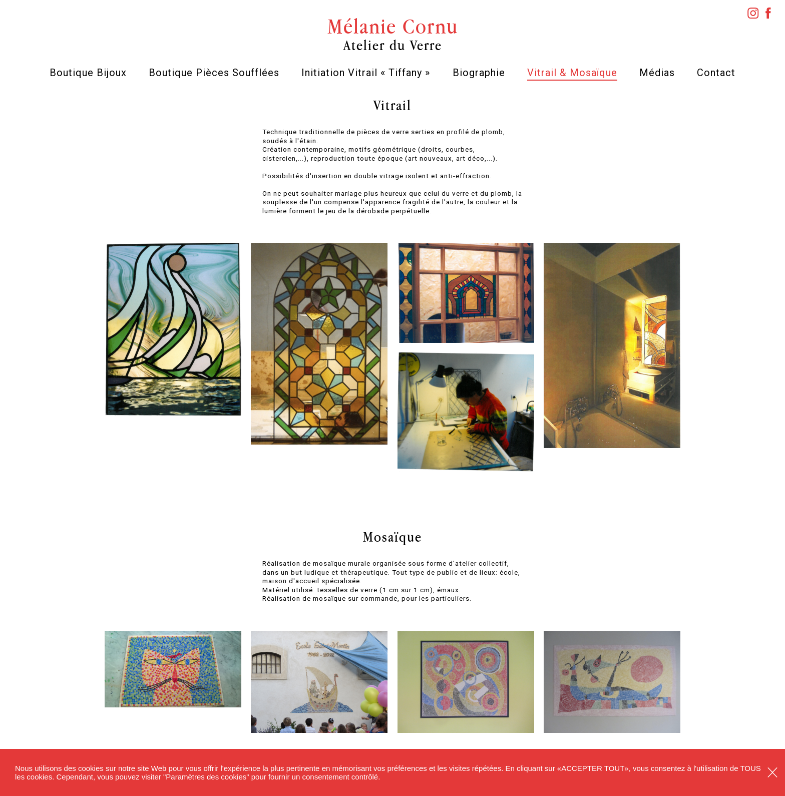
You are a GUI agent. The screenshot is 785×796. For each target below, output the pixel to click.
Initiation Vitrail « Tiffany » (365, 73)
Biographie (479, 73)
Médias (657, 73)
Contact (716, 73)
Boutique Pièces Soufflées (214, 73)
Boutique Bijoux (88, 73)
